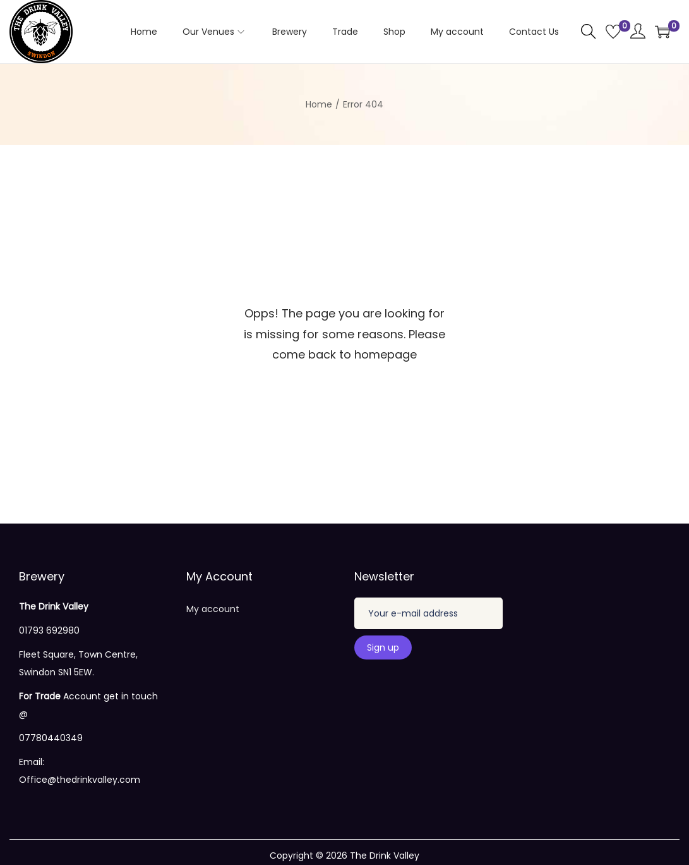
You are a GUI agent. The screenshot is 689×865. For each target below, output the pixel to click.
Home (319, 104)
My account (212, 609)
